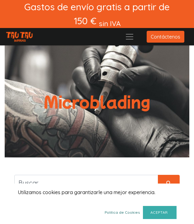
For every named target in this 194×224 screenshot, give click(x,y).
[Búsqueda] (169, 182)
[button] (23, 214)
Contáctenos (165, 37)
